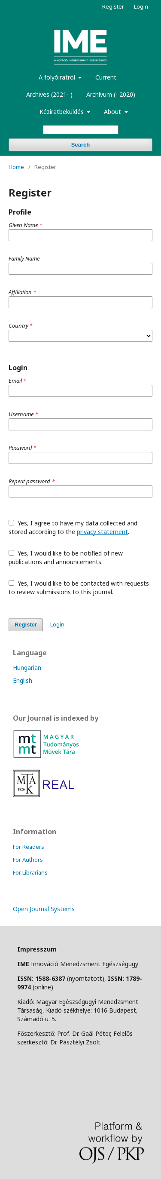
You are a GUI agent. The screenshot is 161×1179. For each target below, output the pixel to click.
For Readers (28, 846)
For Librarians (30, 872)
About (113, 111)
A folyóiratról (58, 77)
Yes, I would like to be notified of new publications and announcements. (66, 557)
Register (113, 6)
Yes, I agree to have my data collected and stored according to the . (73, 527)
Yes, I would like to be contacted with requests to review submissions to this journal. (79, 587)
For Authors (28, 859)
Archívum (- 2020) (110, 94)
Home (16, 167)
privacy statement (102, 532)
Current (105, 77)
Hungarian (27, 667)
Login (141, 6)
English (22, 680)
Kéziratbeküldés (62, 111)
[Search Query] (80, 129)
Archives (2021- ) (49, 94)
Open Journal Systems (44, 909)
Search (80, 144)
